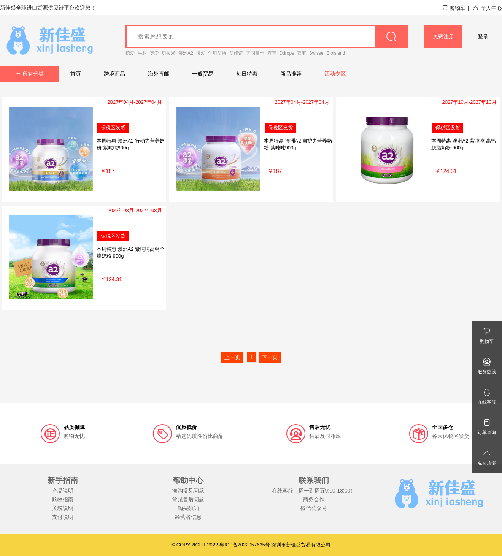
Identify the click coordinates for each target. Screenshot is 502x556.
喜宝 (271, 53)
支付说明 (62, 517)
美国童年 (255, 53)
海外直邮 (158, 74)
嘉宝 (301, 53)
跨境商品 (114, 74)
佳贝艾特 (217, 53)
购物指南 (62, 499)
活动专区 (335, 74)
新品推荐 (291, 74)
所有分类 (29, 74)
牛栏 (142, 53)
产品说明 (62, 491)
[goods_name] (267, 36)
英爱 (154, 53)
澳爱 (200, 53)
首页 (75, 74)
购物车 (453, 8)
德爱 (130, 53)
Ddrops (287, 53)
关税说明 (62, 508)
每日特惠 (246, 74)
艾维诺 (236, 53)
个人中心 (487, 8)
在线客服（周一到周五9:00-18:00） (314, 491)
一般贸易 (202, 74)
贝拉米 (168, 53)
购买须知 (188, 508)
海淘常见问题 (188, 491)
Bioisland (336, 53)
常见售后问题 (188, 499)
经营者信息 (188, 517)
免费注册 (443, 36)
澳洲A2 (185, 53)
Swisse (316, 53)
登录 (483, 36)
